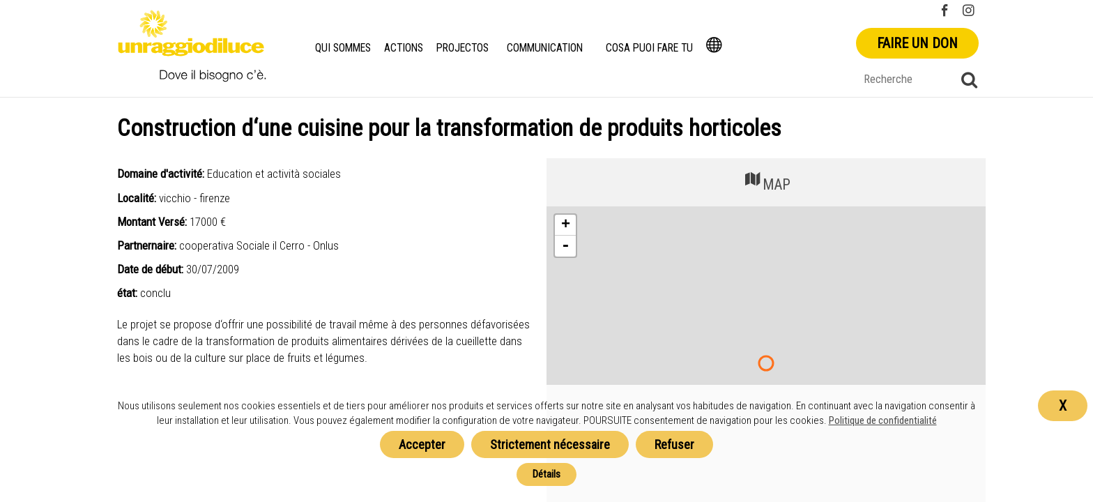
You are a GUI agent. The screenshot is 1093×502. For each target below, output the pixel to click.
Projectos (464, 47)
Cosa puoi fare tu (651, 47)
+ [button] (565, 225)
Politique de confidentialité (883, 420)
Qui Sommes (343, 47)
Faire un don (917, 43)
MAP (766, 181)
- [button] (565, 246)
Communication (547, 47)
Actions (406, 47)
